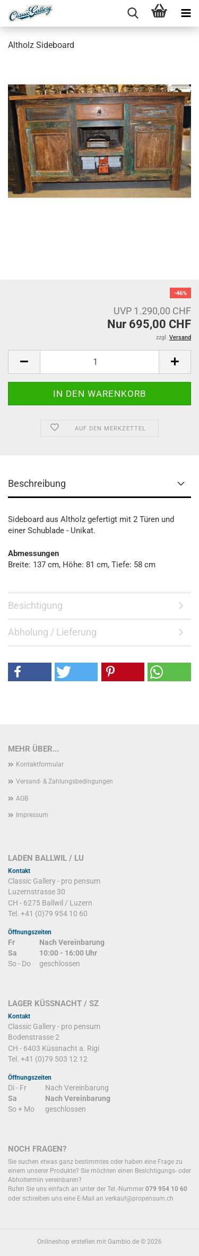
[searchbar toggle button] (132, 13)
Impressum (32, 815)
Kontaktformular (40, 764)
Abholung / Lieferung (52, 632)
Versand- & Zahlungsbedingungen (64, 781)
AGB (22, 798)
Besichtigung (35, 605)
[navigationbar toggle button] (185, 13)
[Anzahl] (99, 362)
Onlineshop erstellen (66, 1241)
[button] (24, 362)
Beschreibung (37, 483)
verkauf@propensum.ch (139, 1198)
